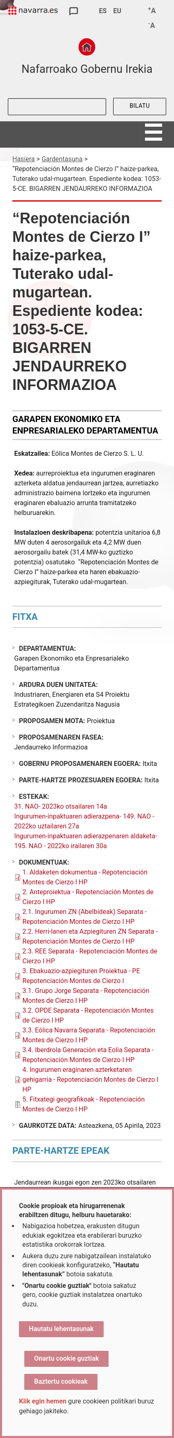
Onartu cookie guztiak (66, 1358)
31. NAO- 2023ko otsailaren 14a (60, 806)
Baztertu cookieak (61, 1381)
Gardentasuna (62, 159)
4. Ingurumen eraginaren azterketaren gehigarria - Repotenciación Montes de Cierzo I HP (91, 1079)
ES (103, 11)
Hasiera (23, 159)
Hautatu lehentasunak (61, 1329)
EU (117, 11)
